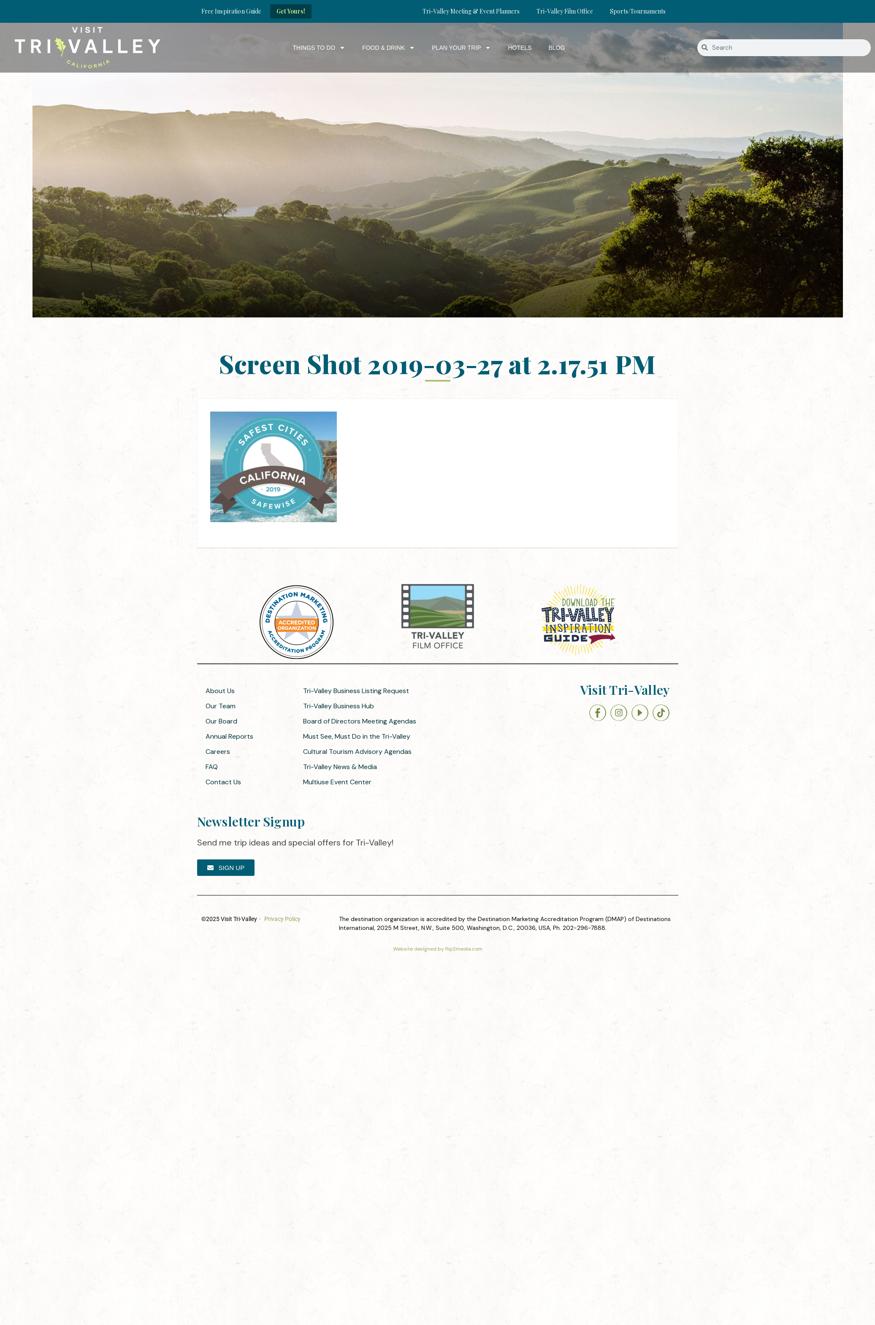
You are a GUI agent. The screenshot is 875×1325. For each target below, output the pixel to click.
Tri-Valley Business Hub (338, 706)
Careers (218, 751)
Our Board (221, 721)
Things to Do (319, 48)
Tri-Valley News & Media (340, 766)
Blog (556, 47)
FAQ (212, 766)
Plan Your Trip (461, 48)
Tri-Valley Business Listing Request (356, 690)
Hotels (519, 47)
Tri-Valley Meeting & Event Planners (471, 11)
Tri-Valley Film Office (564, 11)
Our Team (221, 706)
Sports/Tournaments (638, 11)
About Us (220, 690)
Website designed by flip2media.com (437, 949)
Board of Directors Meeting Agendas (359, 721)
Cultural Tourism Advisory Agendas (357, 751)
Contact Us (223, 782)
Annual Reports (229, 736)
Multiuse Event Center (337, 782)
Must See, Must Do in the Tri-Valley (356, 736)
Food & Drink (388, 48)
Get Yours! (290, 11)
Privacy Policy (282, 919)
